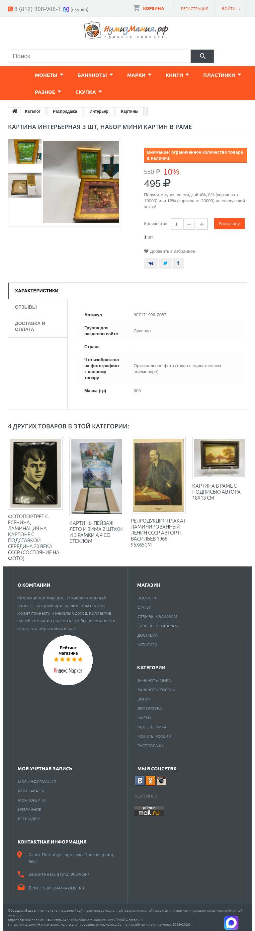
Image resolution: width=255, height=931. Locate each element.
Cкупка (65, 91)
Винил (144, 698)
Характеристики (36, 290)
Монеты (26, 75)
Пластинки (199, 75)
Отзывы (26, 307)
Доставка (147, 635)
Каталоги (147, 644)
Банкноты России (156, 689)
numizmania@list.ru (63, 887)
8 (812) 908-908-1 (37, 8)
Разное (25, 91)
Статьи (144, 607)
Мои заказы (31, 790)
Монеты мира (152, 726)
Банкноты (72, 75)
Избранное (29, 809)
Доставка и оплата (30, 326)
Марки (116, 75)
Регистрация (194, 8)
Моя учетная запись (45, 768)
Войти (229, 8)
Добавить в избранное (172, 251)
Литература (149, 708)
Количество (155, 223)
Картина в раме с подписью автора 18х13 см (216, 491)
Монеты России (154, 736)
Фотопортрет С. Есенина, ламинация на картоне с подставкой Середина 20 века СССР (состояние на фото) (33, 537)
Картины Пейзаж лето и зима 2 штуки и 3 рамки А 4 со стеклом (96, 531)
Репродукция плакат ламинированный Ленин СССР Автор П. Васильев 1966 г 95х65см (158, 532)
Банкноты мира (154, 680)
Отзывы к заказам (157, 616)
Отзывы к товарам (157, 625)
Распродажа (150, 745)
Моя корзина (32, 800)
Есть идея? (29, 818)
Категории (151, 667)
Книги (154, 75)
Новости (146, 597)
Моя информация (37, 781)
